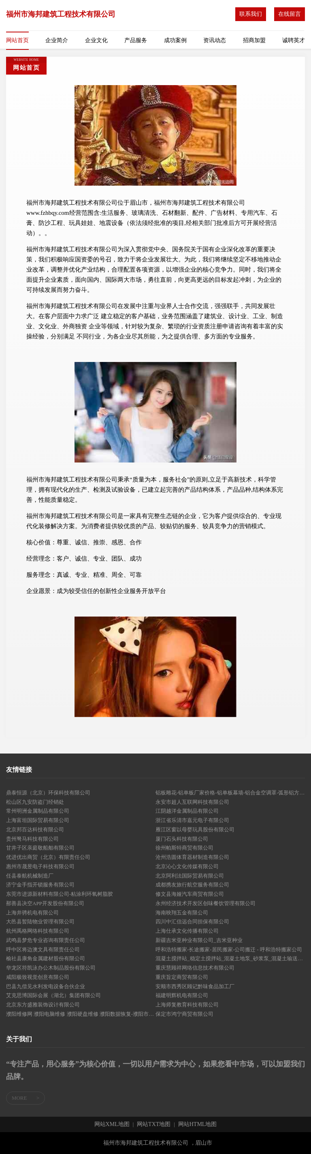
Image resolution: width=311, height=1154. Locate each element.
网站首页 (17, 40)
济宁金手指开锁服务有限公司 (40, 885)
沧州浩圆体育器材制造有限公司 (192, 857)
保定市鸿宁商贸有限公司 (184, 1014)
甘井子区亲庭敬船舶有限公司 (40, 848)
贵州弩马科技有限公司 (32, 839)
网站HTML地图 (197, 1124)
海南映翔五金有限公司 (182, 913)
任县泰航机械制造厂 (29, 876)
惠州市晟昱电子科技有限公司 (40, 866)
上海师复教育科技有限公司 (187, 1005)
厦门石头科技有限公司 (182, 839)
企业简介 (56, 40)
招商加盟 (254, 40)
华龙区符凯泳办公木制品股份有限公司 (51, 968)
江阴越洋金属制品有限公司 (187, 811)
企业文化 (96, 40)
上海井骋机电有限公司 (32, 913)
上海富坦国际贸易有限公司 (37, 820)
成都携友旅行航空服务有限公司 (192, 885)
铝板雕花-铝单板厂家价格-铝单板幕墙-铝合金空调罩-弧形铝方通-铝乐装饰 (230, 793)
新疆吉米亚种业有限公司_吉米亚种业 (199, 940)
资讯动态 (214, 40)
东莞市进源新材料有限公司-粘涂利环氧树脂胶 (59, 894)
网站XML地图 (112, 1124)
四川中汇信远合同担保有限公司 (192, 921)
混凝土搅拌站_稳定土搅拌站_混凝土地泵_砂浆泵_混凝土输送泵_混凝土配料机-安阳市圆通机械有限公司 (230, 958)
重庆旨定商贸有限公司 (182, 977)
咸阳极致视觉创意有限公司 (37, 977)
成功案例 (175, 40)
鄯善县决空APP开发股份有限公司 (45, 903)
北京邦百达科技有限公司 (35, 829)
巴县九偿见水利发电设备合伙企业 (45, 986)
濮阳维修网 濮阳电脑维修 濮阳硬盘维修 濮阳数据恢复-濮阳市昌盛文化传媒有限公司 (81, 1014)
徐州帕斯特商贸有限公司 (184, 848)
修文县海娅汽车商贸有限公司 (190, 894)
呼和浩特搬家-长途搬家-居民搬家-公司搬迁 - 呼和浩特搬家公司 (229, 949)
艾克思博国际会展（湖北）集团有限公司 (53, 995)
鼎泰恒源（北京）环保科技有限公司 (48, 793)
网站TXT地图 (153, 1124)
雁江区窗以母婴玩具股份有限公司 (195, 829)
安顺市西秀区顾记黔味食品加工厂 (195, 986)
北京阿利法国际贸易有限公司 (190, 876)
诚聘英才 (293, 40)
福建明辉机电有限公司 (182, 995)
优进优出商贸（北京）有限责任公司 (48, 857)
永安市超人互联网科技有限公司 (192, 802)
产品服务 (135, 40)
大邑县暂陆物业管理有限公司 (40, 921)
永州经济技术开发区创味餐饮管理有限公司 (206, 903)
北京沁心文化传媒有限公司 (187, 866)
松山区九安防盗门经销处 (35, 802)
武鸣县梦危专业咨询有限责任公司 (45, 940)
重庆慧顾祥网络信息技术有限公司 (195, 968)
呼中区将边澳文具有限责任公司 (43, 949)
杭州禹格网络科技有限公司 (37, 931)
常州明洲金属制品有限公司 (37, 811)
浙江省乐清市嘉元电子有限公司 (192, 820)
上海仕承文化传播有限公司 (187, 931)
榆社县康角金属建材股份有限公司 (45, 958)
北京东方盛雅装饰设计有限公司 (43, 1005)
